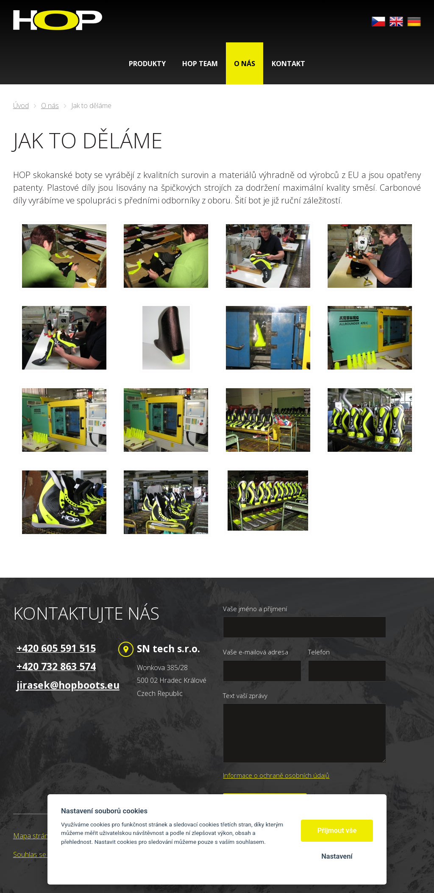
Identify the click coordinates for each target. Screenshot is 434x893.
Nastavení (336, 856)
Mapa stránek (34, 835)
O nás (50, 105)
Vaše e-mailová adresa (255, 652)
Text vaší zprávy (245, 695)
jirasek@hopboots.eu (68, 685)
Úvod (21, 105)
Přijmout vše (337, 830)
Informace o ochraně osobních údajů (276, 775)
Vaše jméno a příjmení (255, 608)
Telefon (319, 652)
